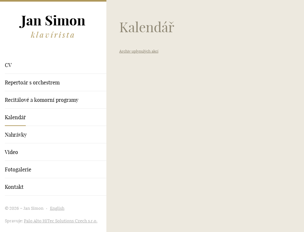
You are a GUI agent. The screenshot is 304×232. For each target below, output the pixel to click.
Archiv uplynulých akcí (138, 51)
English (57, 208)
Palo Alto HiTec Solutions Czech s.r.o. (60, 220)
